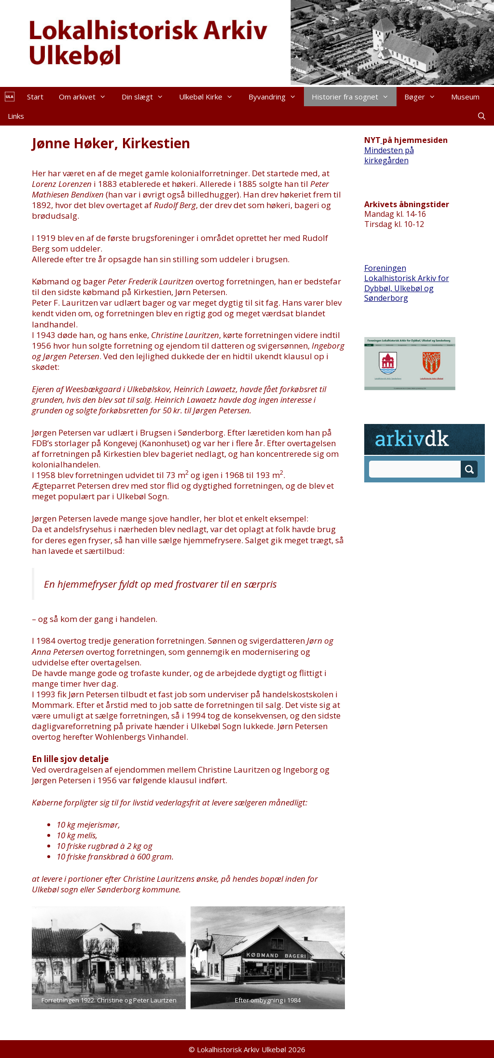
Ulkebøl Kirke (210, 96)
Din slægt (146, 96)
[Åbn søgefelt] (481, 116)
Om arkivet (86, 96)
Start (35, 96)
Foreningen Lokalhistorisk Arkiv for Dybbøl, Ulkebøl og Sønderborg (406, 283)
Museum (465, 96)
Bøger (423, 96)
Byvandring (276, 96)
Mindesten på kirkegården (389, 155)
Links (16, 116)
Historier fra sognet (354, 96)
